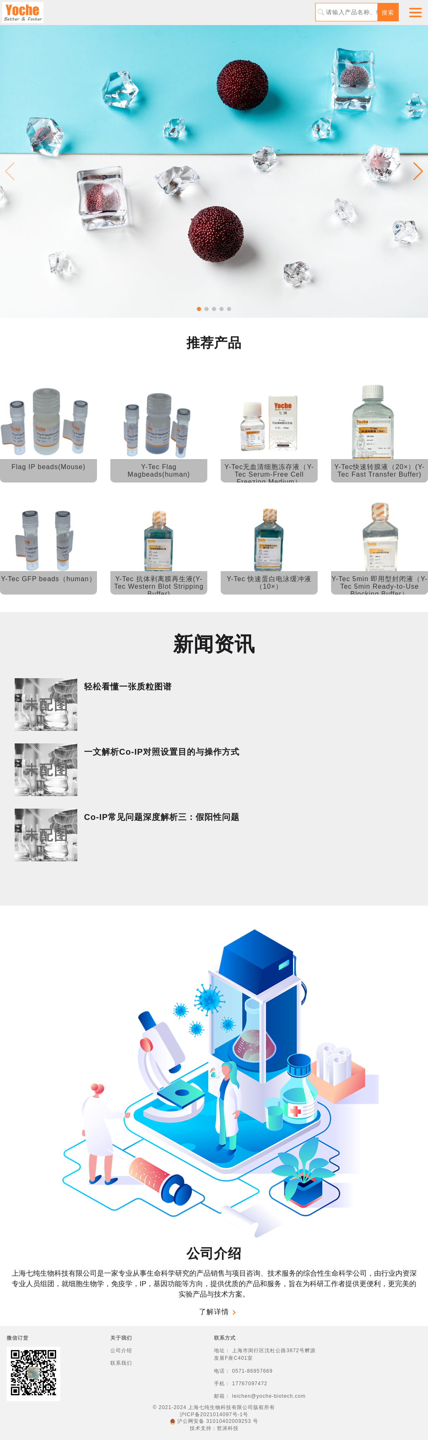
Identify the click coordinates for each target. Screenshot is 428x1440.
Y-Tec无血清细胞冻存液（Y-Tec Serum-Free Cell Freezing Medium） (269, 474)
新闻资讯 (214, 644)
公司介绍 (214, 1253)
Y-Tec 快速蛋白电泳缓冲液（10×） (269, 582)
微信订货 (17, 1338)
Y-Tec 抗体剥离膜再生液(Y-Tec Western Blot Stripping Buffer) (159, 586)
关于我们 (121, 1338)
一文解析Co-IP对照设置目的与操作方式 (161, 751)
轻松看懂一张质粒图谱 (128, 686)
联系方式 (225, 1338)
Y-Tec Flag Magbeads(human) (158, 470)
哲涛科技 (228, 1428)
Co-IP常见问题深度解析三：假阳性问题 (161, 817)
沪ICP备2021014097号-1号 (214, 1414)
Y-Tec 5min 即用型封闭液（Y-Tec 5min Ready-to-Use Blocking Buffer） (379, 586)
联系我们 (121, 1363)
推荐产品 (214, 342)
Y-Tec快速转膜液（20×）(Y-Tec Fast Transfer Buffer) (379, 470)
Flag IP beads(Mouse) (48, 466)
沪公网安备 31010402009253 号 (214, 1421)
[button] (199, 309)
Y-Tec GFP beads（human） (48, 578)
